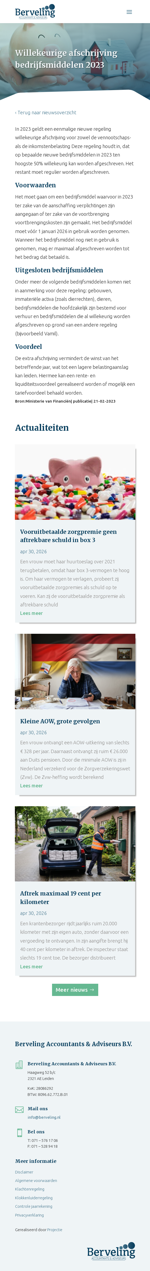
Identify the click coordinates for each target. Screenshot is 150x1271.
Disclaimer (24, 1172)
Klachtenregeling (29, 1189)
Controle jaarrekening (33, 1206)
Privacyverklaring (29, 1215)
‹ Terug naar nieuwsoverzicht (45, 112)
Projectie (54, 1229)
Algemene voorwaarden (36, 1180)
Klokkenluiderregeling (34, 1198)
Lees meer (31, 613)
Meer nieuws (72, 990)
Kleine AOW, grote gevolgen (60, 721)
